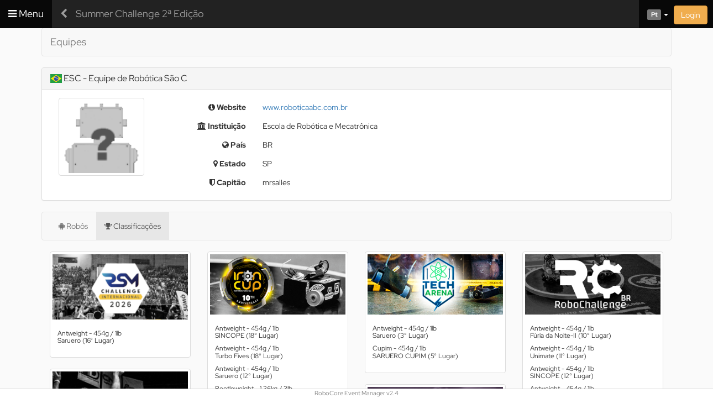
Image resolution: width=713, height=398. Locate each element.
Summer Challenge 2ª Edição (140, 13)
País (234, 145)
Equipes (68, 41)
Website (227, 107)
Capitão (227, 182)
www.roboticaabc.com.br (305, 107)
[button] (653, 14)
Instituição (221, 126)
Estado (229, 164)
